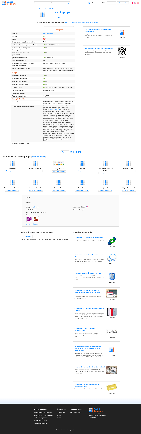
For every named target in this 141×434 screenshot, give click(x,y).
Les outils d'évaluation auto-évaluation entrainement (81, 22)
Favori (55, 17)
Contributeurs (30, 215)
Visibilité (28, 210)
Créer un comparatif (89, 3)
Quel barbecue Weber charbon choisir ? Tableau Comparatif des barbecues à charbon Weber (88, 349)
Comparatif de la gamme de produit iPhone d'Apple (89, 309)
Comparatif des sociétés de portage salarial (89, 367)
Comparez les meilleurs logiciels (43, 415)
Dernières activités (75, 412)
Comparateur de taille (98, 3)
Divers (44, 8)
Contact (59, 418)
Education (51, 8)
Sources (28, 202)
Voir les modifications (32, 224)
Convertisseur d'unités (40, 420)
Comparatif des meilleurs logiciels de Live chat (88, 256)
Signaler (64, 152)
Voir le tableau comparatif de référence (50, 22)
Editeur (75, 210)
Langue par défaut (79, 207)
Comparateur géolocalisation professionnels (84, 329)
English (135, 3)
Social (98, 410)
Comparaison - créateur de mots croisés (99, 48)
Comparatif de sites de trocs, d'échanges (88, 237)
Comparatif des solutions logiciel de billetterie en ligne (86, 385)
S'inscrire (112, 3)
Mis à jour (29, 212)
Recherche (69, 3)
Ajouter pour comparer (38, 156)
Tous (38, 8)
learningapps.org (48, 33)
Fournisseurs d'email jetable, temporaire (88, 273)
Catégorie (29, 207)
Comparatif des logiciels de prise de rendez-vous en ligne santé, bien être (87, 291)
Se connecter (123, 3)
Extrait (28, 197)
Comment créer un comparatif (43, 412)
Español (138, 3)
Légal (59, 415)
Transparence (61, 412)
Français (132, 3)
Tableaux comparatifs (40, 418)
